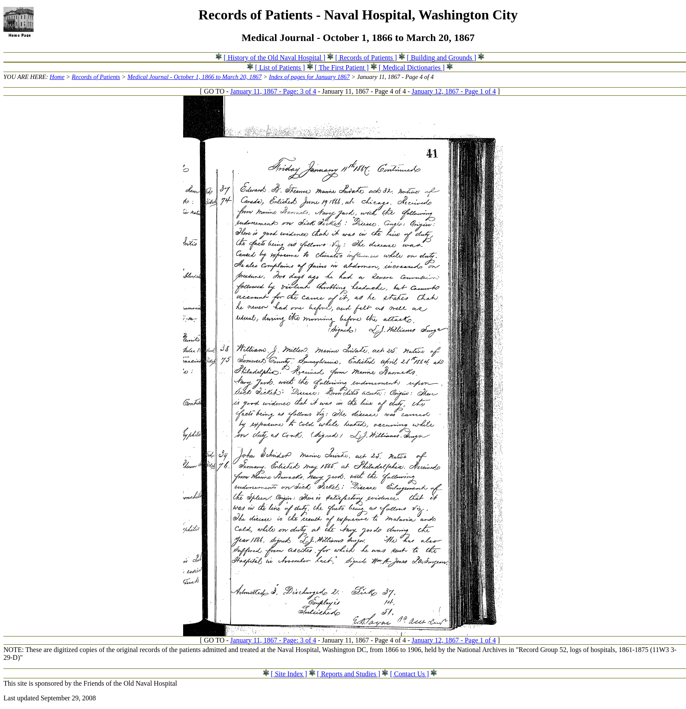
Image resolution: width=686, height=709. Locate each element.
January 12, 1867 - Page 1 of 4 (454, 91)
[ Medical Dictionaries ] (412, 67)
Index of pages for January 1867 (309, 76)
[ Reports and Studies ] (348, 673)
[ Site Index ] (289, 673)
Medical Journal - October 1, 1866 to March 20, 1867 (195, 76)
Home (57, 76)
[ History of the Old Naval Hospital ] (274, 57)
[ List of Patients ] (280, 67)
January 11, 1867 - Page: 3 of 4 (273, 91)
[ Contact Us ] (409, 673)
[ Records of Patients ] (366, 57)
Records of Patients (96, 76)
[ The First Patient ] (342, 67)
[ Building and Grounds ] (441, 57)
